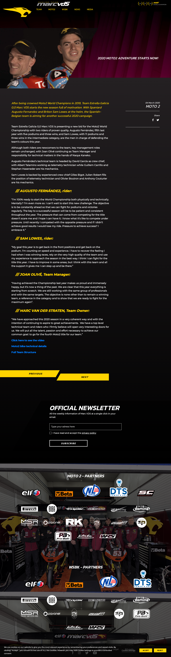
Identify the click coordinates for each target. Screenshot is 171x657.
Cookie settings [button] (128, 650)
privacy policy (89, 433)
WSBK (65, 9)
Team (39, 9)
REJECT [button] (160, 650)
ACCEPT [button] (146, 650)
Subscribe (68, 443)
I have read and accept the (74, 433)
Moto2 (51, 9)
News (77, 9)
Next (84, 377)
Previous (35, 373)
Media (90, 9)
